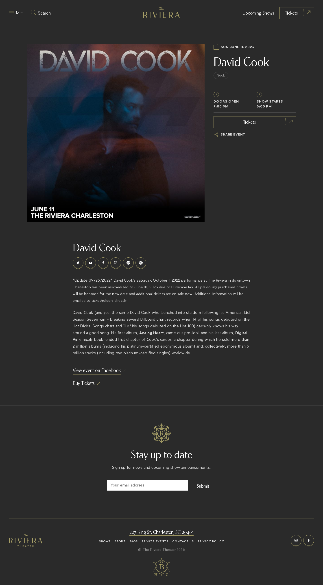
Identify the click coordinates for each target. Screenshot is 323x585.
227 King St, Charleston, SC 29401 (161, 531)
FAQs (133, 541)
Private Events (155, 541)
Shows (105, 541)
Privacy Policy (211, 541)
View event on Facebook (103, 375)
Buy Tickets (87, 390)
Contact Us (183, 541)
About (120, 541)
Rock (221, 79)
